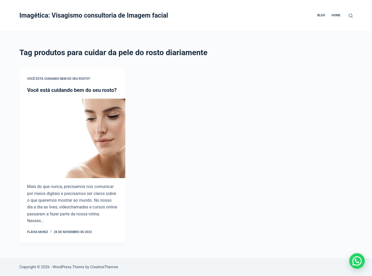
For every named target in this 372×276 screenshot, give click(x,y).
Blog (321, 15)
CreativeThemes (104, 267)
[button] (357, 261)
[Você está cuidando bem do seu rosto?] (72, 138)
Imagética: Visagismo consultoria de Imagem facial (93, 15)
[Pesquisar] (351, 16)
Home (335, 15)
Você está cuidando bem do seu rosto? (58, 79)
